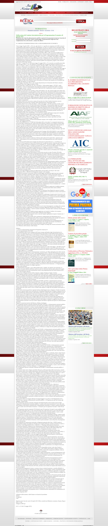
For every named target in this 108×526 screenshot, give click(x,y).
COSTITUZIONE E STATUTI (70, 518)
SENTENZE (28, 518)
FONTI (86, 1)
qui (24, 503)
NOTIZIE (23, 15)
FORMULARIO (83, 15)
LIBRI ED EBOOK (43, 15)
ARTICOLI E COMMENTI (38, 518)
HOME (59, 1)
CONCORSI (51, 15)
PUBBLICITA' (66, 1)
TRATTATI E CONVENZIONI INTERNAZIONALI (67, 15)
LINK (89, 518)
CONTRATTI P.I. (82, 518)
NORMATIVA (49, 518)
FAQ (90, 1)
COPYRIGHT (81, 1)
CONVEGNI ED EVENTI (32, 15)
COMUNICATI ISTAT (58, 518)
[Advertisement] (68, 7)
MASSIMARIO (21, 518)
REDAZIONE (73, 1)
